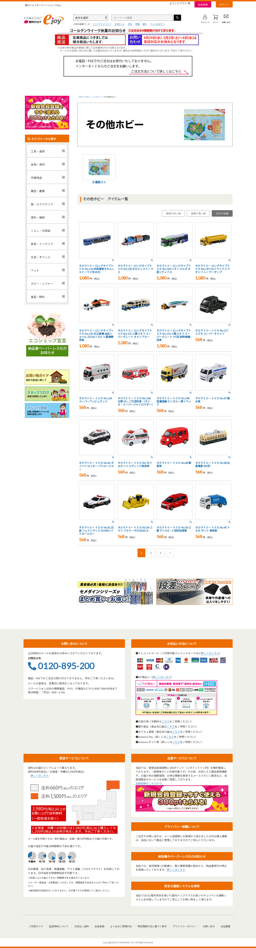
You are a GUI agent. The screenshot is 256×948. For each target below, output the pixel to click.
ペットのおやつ (157, 23)
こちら (166, 721)
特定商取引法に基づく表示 (152, 926)
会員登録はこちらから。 (150, 783)
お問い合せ (209, 926)
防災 (130, 23)
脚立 (145, 23)
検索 (177, 18)
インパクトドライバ (102, 23)
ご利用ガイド (36, 926)
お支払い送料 (81, 926)
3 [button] (160, 553)
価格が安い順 (173, 213)
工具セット (119, 23)
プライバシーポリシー (185, 926)
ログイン (224, 4)
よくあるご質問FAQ (121, 926)
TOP (80, 96)
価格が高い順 (198, 213)
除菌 (137, 23)
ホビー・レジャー (93, 96)
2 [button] (151, 553)
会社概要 (225, 926)
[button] (170, 553)
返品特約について (58, 926)
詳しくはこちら (210, 653)
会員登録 (203, 4)
